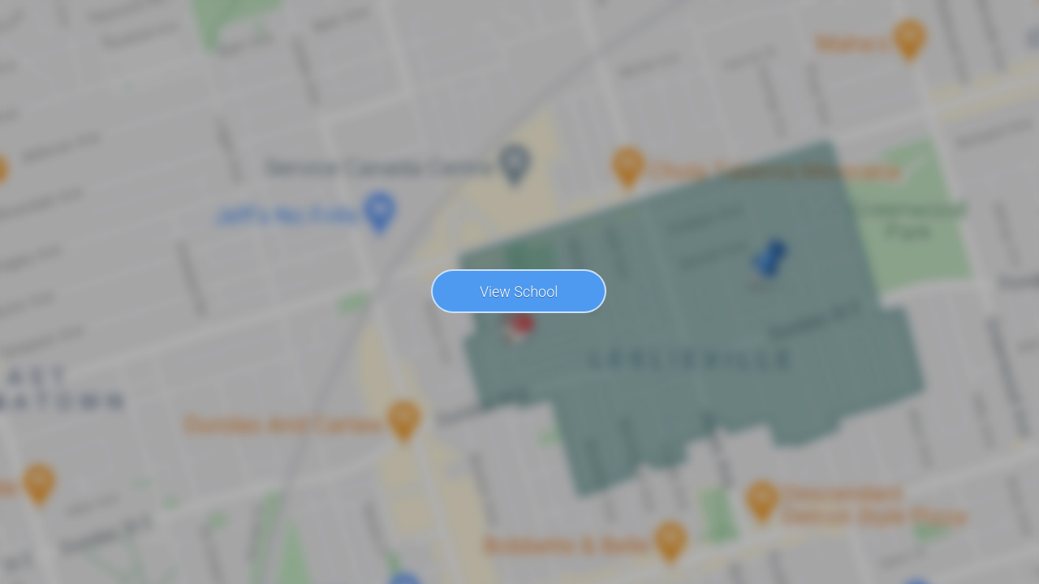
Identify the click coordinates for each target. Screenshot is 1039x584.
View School (519, 291)
